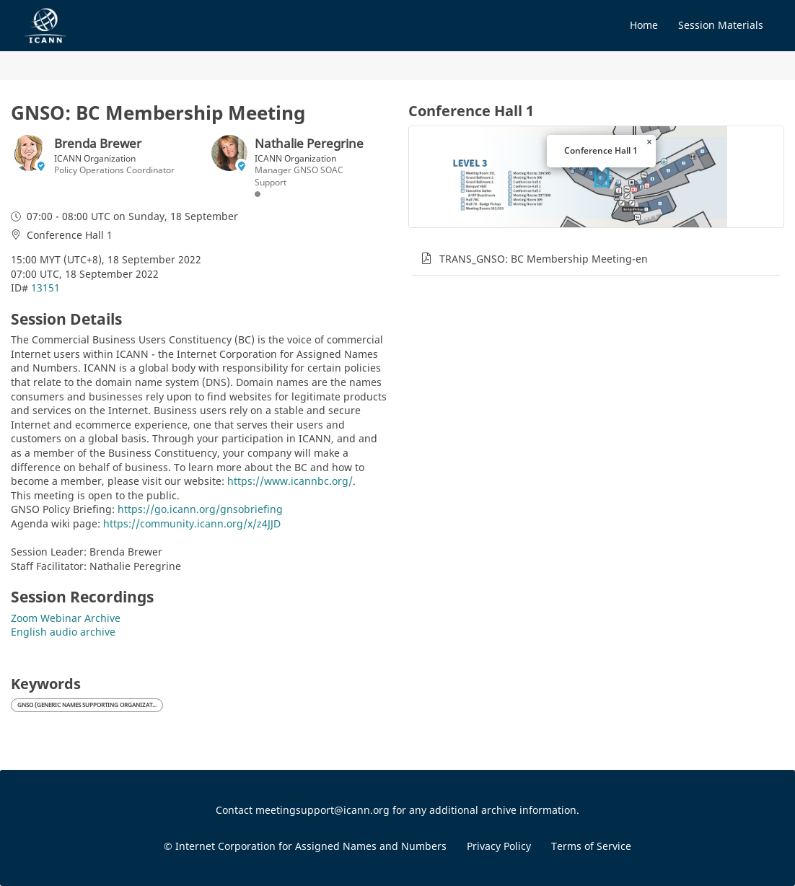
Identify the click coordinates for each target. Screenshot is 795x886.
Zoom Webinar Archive (65, 618)
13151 (45, 287)
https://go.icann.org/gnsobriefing (200, 509)
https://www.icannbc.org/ (290, 481)
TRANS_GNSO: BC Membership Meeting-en (543, 259)
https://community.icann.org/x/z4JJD (192, 523)
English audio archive (63, 632)
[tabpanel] (596, 391)
